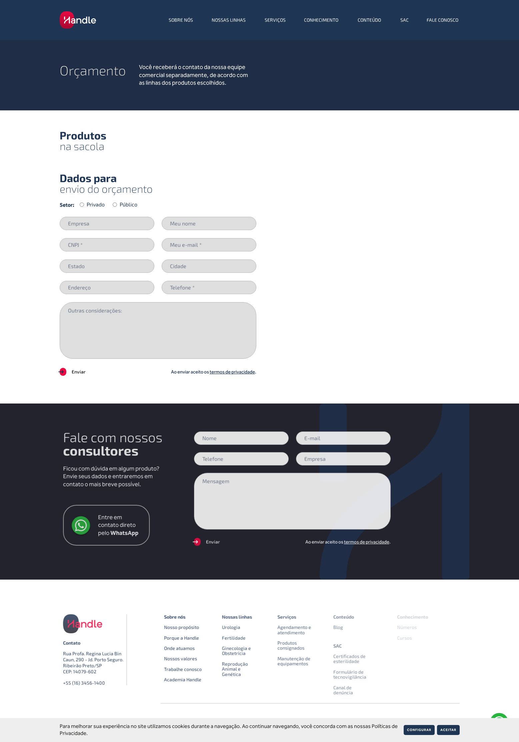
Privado (96, 204)
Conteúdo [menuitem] (369, 20)
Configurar (419, 730)
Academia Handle (195, 679)
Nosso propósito (194, 627)
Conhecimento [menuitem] (321, 20)
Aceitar (448, 730)
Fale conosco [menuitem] (442, 20)
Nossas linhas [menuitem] (229, 20)
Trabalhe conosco (196, 669)
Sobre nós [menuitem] (181, 20)
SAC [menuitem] (404, 20)
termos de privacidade (232, 372)
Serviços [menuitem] (275, 20)
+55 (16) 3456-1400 (97, 683)
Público (128, 204)
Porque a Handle (194, 638)
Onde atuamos (192, 648)
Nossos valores (193, 658)
